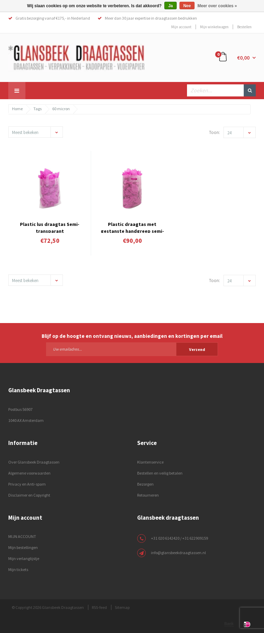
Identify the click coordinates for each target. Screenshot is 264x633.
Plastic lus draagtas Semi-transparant (49, 227)
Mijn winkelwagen (214, 26)
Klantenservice (150, 462)
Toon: (214, 132)
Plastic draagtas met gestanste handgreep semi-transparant (132, 227)
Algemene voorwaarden (29, 473)
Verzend (197, 349)
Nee (187, 5)
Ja (170, 5)
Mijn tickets (18, 569)
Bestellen (244, 26)
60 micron (61, 108)
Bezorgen (145, 484)
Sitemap (122, 607)
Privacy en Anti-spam (27, 484)
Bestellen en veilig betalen (160, 473)
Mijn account (181, 26)
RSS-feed (99, 607)
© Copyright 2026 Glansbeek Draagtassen (48, 607)
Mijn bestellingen (23, 547)
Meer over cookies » (217, 5)
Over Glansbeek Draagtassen (33, 462)
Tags (37, 108)
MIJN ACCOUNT (22, 536)
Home (17, 108)
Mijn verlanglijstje (23, 558)
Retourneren (148, 495)
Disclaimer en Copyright (29, 495)
